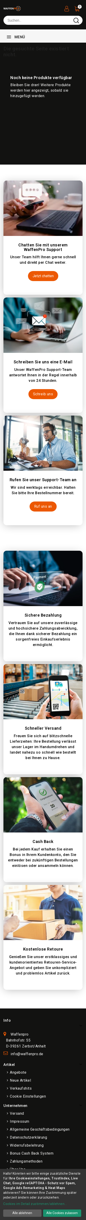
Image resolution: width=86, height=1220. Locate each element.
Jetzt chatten (43, 276)
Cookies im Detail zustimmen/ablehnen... (35, 1204)
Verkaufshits (21, 1088)
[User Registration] (66, 7)
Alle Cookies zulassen (62, 1213)
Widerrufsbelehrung (27, 1145)
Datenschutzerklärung (28, 1137)
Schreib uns (43, 394)
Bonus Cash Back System (31, 1153)
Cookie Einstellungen (28, 1096)
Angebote (18, 1072)
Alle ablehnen (22, 1213)
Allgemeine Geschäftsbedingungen (40, 1129)
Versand (17, 1113)
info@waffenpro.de (27, 1054)
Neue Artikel (20, 1080)
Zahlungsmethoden (26, 1161)
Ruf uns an (43, 506)
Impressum (19, 1121)
